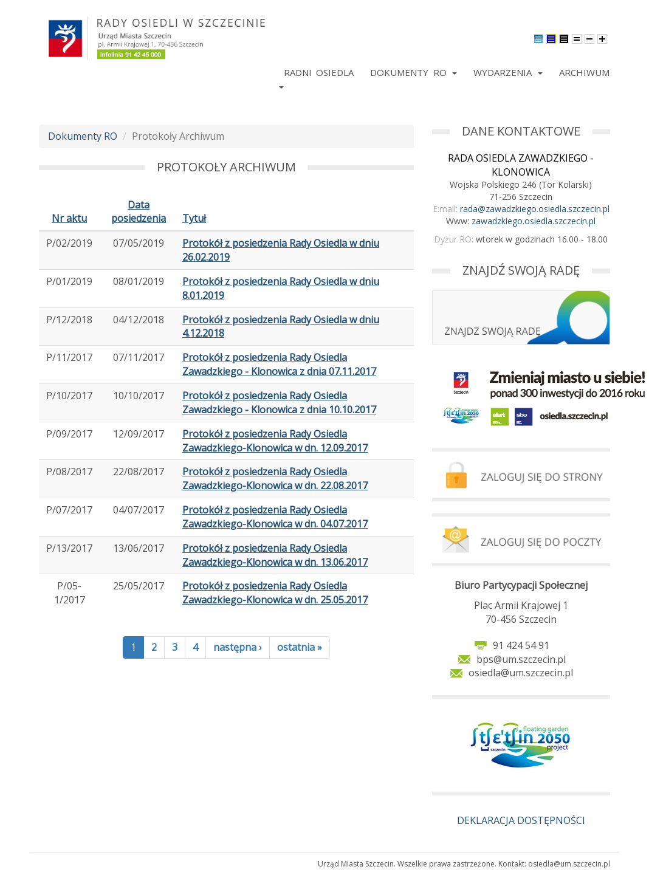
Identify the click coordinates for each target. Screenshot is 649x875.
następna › (237, 647)
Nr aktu (69, 218)
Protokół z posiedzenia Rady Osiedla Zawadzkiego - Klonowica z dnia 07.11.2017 (279, 364)
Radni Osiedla (319, 72)
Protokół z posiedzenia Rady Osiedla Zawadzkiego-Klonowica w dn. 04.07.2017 (275, 516)
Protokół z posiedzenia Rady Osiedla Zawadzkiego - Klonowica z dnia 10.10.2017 (279, 402)
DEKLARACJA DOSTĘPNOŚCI (521, 820)
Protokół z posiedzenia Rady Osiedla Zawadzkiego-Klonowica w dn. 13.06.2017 (275, 555)
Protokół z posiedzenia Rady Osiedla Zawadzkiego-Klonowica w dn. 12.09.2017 (275, 441)
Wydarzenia (507, 72)
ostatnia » (299, 647)
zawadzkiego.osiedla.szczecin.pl (534, 221)
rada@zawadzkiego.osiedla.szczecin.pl (535, 208)
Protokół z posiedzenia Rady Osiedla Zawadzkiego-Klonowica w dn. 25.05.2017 (275, 592)
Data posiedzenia (138, 211)
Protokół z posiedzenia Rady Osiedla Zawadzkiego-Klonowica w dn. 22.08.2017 (275, 478)
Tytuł (194, 218)
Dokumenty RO (413, 72)
